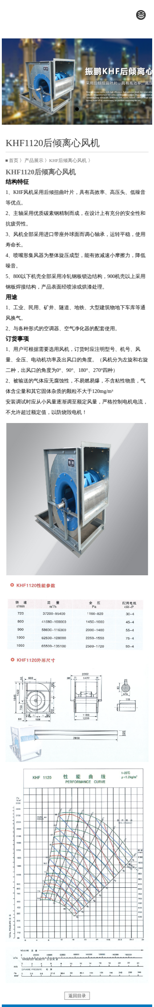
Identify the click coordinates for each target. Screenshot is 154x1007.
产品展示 (34, 160)
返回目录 (78, 995)
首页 (15, 160)
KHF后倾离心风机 (69, 160)
